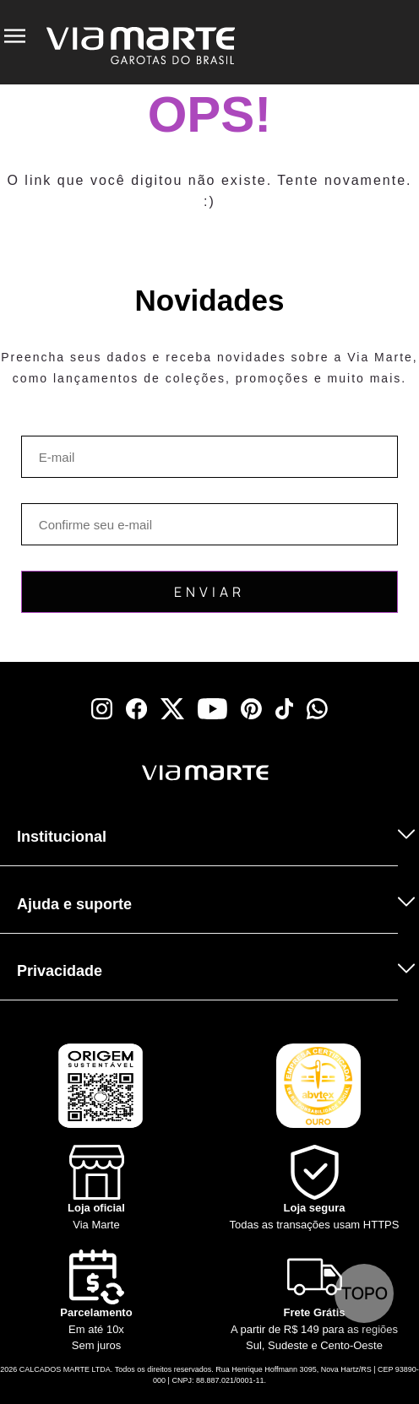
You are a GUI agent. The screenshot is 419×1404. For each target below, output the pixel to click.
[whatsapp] (317, 709)
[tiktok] (285, 709)
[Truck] (314, 1302)
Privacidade (59, 970)
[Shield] (314, 1189)
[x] (172, 709)
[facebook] (136, 709)
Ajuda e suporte (74, 904)
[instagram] (102, 709)
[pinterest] (251, 709)
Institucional (61, 836)
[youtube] (212, 709)
